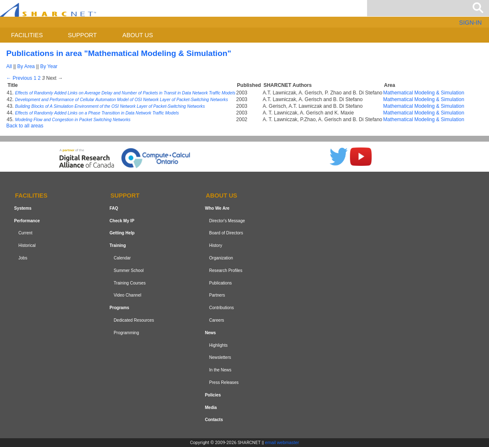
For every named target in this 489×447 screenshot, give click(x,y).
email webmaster (282, 442)
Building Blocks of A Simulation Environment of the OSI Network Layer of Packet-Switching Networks (110, 106)
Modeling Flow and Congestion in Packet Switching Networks (72, 119)
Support (82, 35)
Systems (22, 208)
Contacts (214, 419)
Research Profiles (226, 270)
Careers (216, 320)
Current (25, 233)
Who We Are (217, 208)
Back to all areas (24, 126)
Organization (221, 258)
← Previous (19, 78)
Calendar (122, 258)
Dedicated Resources (134, 320)
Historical (26, 245)
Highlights (218, 345)
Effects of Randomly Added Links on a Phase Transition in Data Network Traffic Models (97, 113)
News (210, 332)
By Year (48, 66)
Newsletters (220, 357)
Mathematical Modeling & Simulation (423, 93)
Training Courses (129, 283)
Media (211, 407)
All (9, 66)
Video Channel (127, 295)
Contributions (221, 307)
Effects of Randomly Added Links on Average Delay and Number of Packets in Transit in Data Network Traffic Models (125, 93)
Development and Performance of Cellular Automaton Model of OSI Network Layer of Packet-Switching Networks (121, 99)
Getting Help (121, 233)
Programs (119, 307)
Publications (220, 283)
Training (117, 245)
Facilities (27, 35)
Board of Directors (226, 233)
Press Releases (224, 382)
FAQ (113, 208)
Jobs (22, 258)
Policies (213, 395)
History (215, 245)
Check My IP (121, 220)
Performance (27, 220)
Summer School (129, 270)
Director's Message (227, 220)
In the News (220, 370)
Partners (217, 295)
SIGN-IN (470, 22)
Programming (126, 332)
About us (137, 35)
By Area (26, 66)
